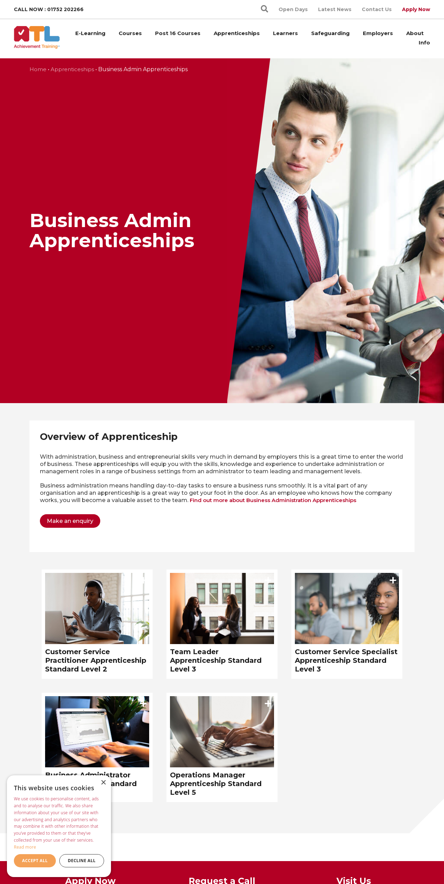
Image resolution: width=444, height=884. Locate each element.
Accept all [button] (35, 861)
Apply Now (416, 9)
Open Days (293, 9)
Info (424, 42)
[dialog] (59, 826)
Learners (285, 33)
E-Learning (90, 33)
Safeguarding (330, 33)
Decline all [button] (82, 861)
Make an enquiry (70, 521)
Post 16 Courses (177, 33)
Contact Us (377, 9)
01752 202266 (65, 9)
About (415, 33)
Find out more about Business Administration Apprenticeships (273, 500)
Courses (130, 33)
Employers (378, 33)
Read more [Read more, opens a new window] (25, 847)
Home (37, 69)
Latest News (334, 9)
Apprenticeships (237, 33)
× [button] (103, 782)
